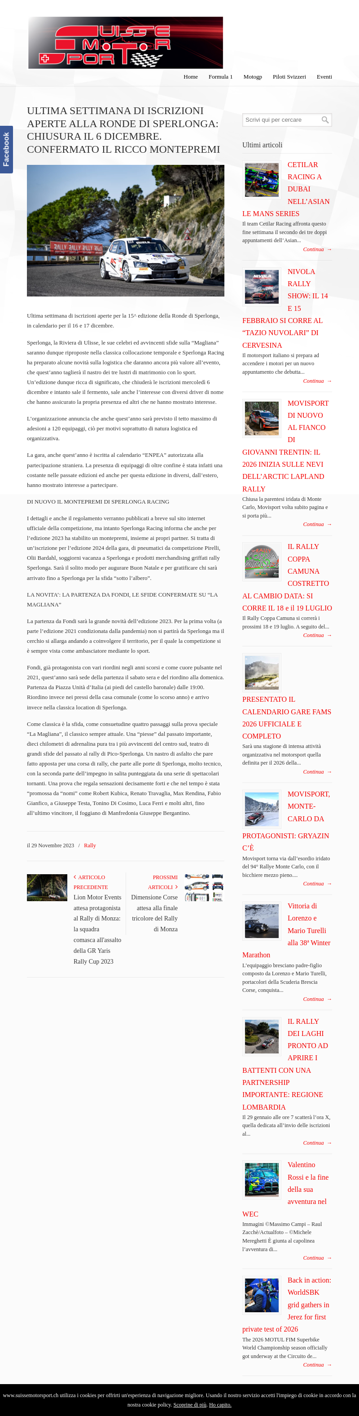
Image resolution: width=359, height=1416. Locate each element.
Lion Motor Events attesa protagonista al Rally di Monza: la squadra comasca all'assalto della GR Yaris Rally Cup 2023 (98, 929)
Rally (90, 845)
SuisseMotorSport (125, 36)
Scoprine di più (190, 1405)
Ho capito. (220, 1405)
